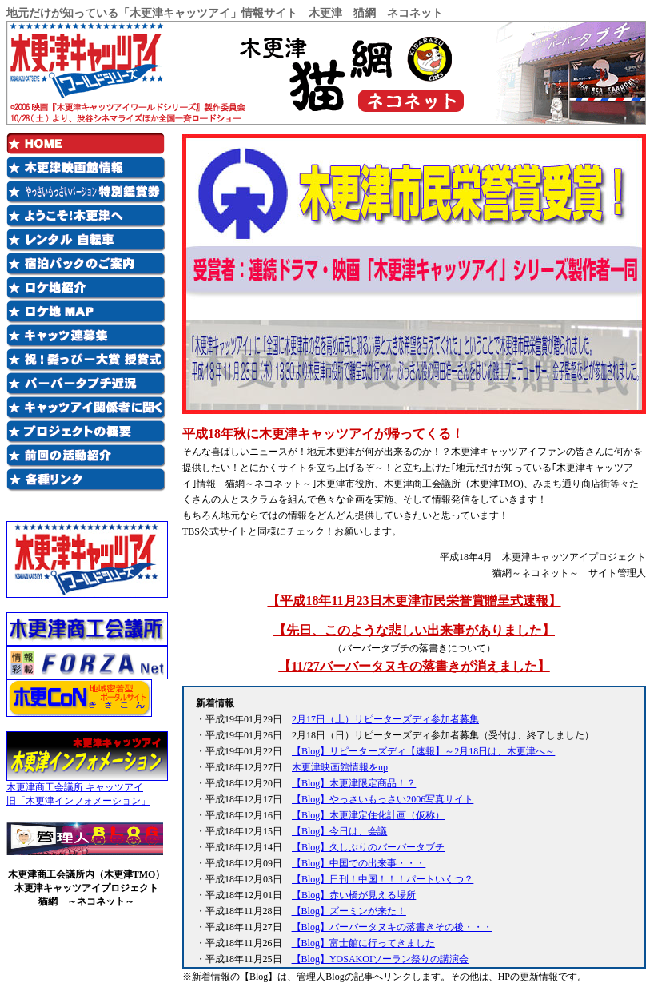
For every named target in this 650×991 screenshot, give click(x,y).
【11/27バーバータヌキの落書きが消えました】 (414, 666)
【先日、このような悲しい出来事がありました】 (414, 630)
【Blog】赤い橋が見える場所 (354, 895)
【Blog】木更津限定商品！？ (354, 783)
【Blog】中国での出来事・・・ (358, 863)
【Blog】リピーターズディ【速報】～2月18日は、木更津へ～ (423, 751)
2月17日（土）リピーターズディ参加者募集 (385, 719)
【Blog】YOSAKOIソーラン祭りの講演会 (380, 959)
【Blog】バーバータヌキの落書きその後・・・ (392, 927)
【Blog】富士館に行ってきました (363, 943)
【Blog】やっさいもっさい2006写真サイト (382, 799)
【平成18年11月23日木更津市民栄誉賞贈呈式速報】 (413, 600)
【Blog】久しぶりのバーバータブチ (368, 847)
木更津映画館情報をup (340, 767)
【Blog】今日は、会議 (339, 831)
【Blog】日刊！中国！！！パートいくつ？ (382, 879)
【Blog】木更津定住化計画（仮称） (368, 815)
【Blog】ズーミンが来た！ (349, 911)
